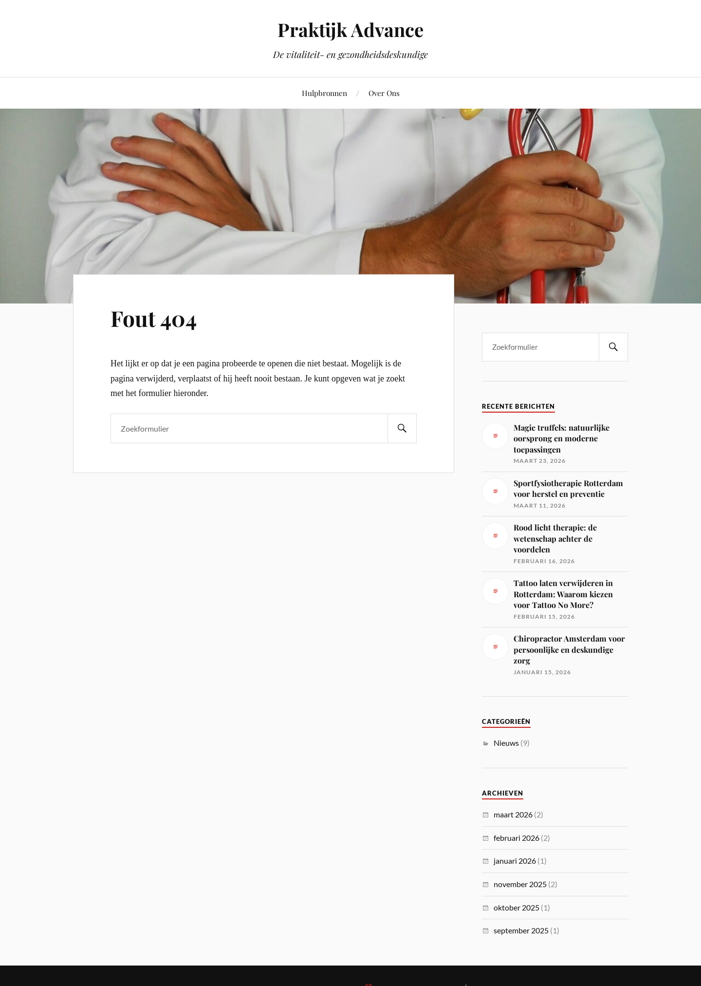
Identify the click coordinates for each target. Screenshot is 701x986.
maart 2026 (513, 814)
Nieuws (506, 742)
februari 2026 (516, 837)
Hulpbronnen (324, 93)
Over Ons (384, 93)
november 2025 (520, 884)
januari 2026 (515, 860)
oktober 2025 (516, 907)
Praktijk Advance (350, 29)
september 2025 (521, 930)
